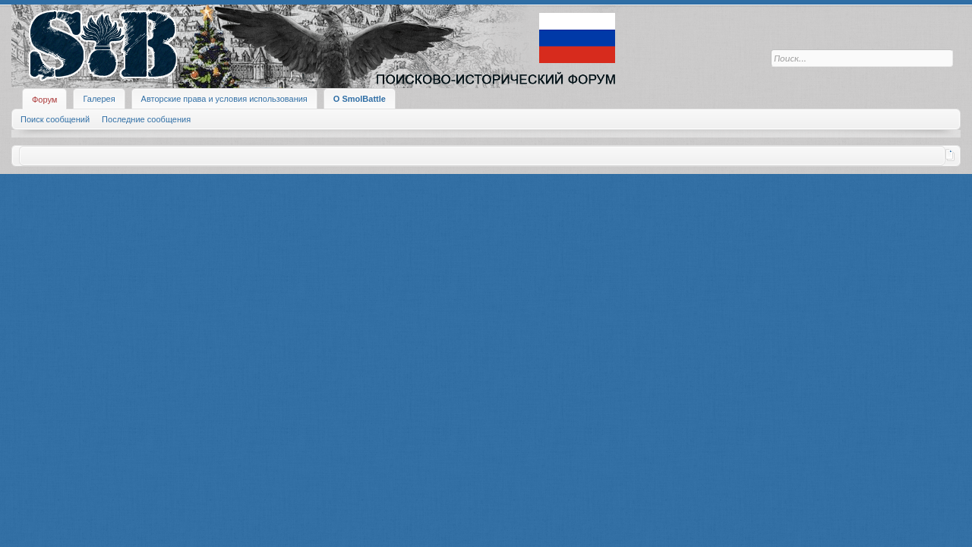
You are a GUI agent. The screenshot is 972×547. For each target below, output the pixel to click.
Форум (44, 99)
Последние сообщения (146, 119)
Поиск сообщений (55, 119)
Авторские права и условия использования (224, 98)
